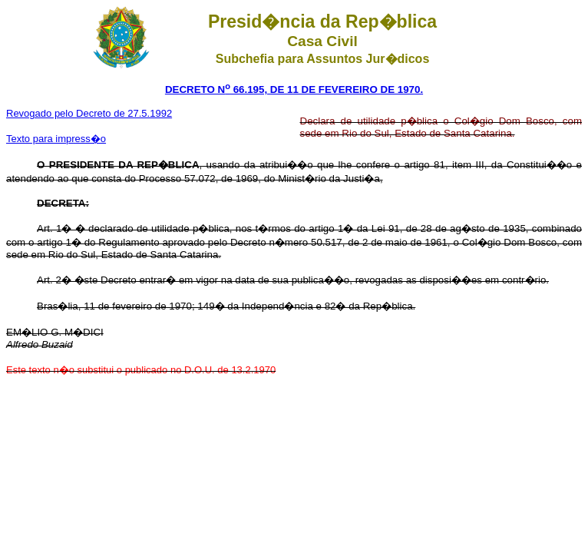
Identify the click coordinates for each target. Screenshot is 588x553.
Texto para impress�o (56, 138)
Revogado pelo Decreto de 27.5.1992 (89, 113)
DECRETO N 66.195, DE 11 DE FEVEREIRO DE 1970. (294, 89)
